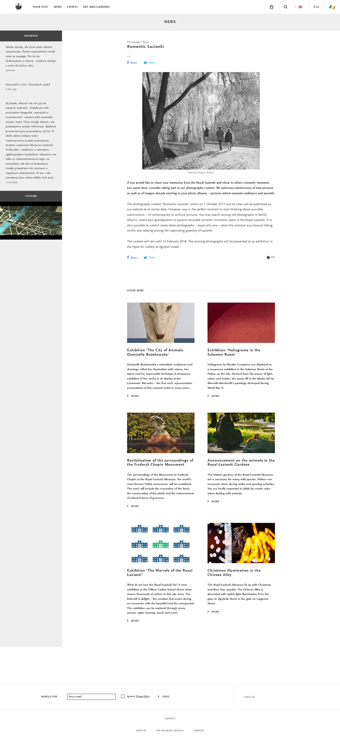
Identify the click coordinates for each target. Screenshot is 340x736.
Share (132, 63)
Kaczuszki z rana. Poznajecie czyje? (28, 85)
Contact (170, 719)
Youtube (31, 199)
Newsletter (49, 696)
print (270, 259)
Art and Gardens (96, 7)
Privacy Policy (142, 696)
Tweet (149, 63)
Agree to (138, 696)
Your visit (41, 7)
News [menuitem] (58, 7)
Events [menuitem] (72, 7)
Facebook (31, 36)
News (170, 22)
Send (165, 696)
